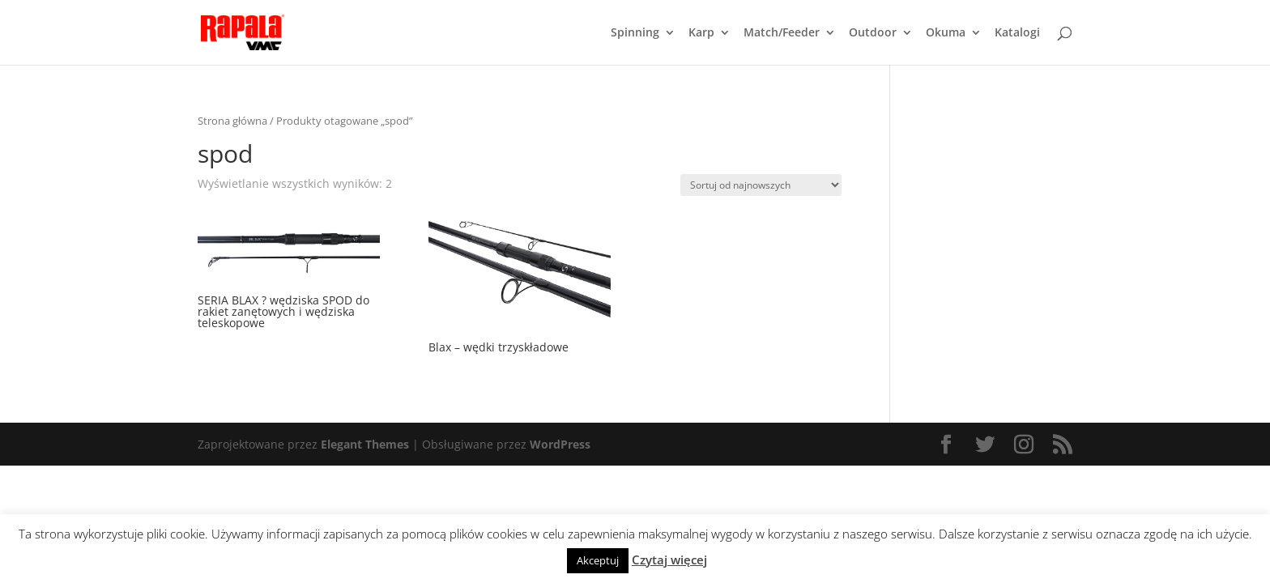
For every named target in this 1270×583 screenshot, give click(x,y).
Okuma (945, 33)
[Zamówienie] (761, 185)
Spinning (635, 33)
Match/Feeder (782, 33)
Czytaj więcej (669, 559)
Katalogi (1017, 33)
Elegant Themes (365, 444)
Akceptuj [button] (598, 560)
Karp (701, 33)
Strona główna (232, 120)
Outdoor (873, 33)
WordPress (560, 444)
